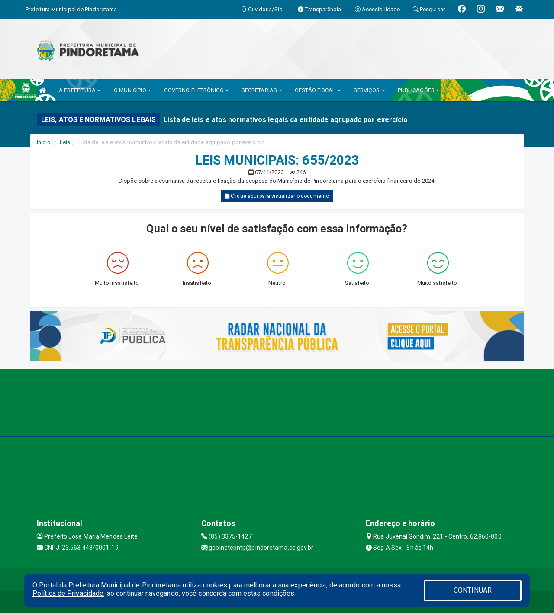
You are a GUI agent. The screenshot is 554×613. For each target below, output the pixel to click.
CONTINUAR (473, 590)
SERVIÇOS (369, 90)
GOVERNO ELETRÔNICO (196, 90)
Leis (65, 142)
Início (44, 142)
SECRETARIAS (262, 90)
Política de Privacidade (67, 593)
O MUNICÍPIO (132, 90)
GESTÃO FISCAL (318, 90)
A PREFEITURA (79, 90)
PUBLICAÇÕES (418, 90)
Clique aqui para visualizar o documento (277, 196)
